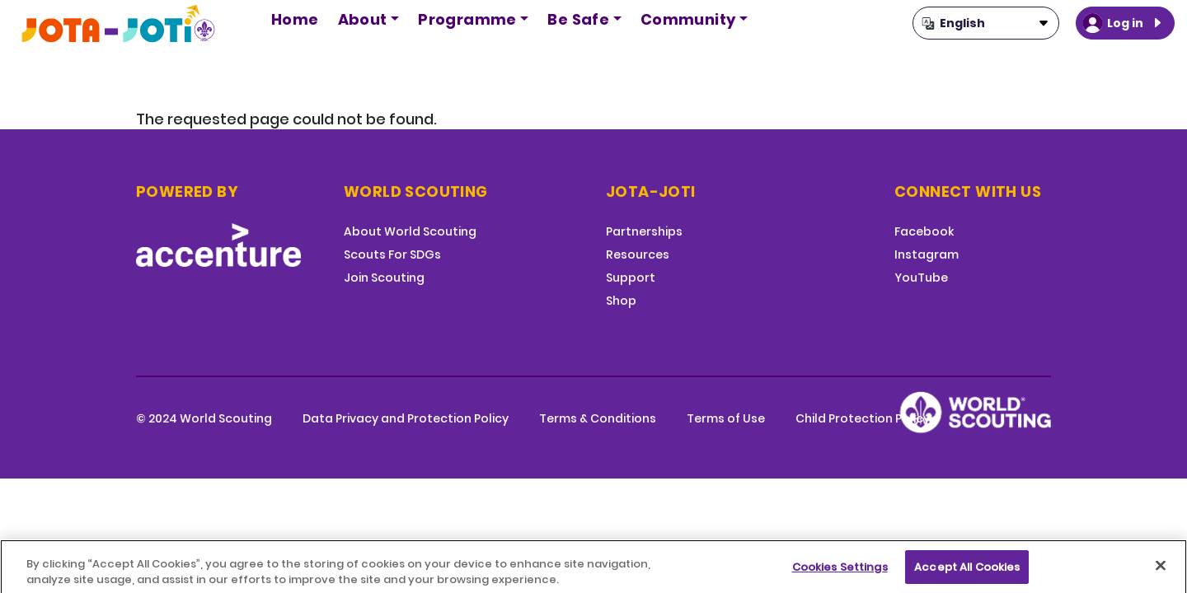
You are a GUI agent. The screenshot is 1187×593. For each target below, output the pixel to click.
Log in (1125, 23)
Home (295, 19)
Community (688, 19)
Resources (637, 254)
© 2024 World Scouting (204, 418)
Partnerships (644, 231)
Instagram (926, 254)
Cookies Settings (840, 573)
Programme (467, 19)
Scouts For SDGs (392, 254)
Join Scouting (384, 277)
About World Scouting (410, 231)
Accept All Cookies (967, 573)
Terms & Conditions (597, 418)
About (362, 19)
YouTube (921, 277)
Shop (621, 300)
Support (630, 277)
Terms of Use (726, 418)
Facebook (924, 231)
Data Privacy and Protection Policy (406, 418)
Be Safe (578, 19)
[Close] (1160, 571)
